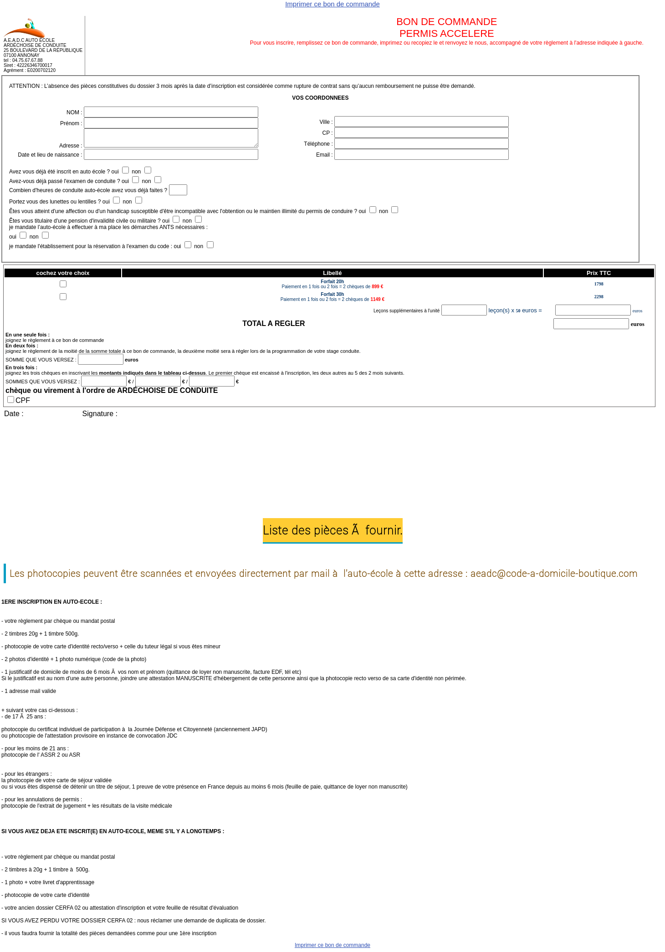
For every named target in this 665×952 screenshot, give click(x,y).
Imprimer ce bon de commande (332, 4)
